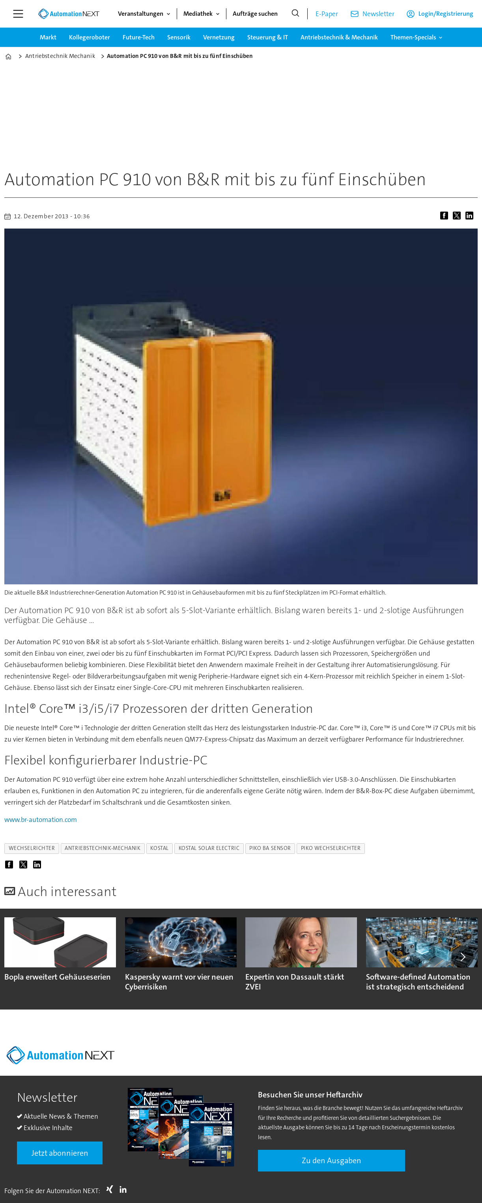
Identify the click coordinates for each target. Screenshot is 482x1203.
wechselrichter (32, 848)
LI (125, 1189)
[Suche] (295, 14)
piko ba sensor (270, 848)
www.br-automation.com (40, 819)
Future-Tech (139, 37)
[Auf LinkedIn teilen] (471, 216)
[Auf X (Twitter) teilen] (458, 216)
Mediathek (198, 13)
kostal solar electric (209, 848)
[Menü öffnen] (18, 13)
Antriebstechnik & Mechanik (339, 37)
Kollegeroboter (89, 37)
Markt (48, 37)
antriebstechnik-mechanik (102, 848)
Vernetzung (219, 37)
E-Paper (327, 13)
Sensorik (179, 37)
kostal (159, 848)
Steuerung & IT (267, 37)
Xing (112, 1189)
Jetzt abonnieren (60, 1153)
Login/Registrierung (445, 13)
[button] (462, 957)
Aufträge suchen (255, 13)
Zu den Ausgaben (331, 1160)
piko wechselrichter (331, 848)
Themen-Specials (413, 37)
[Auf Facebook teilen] (446, 216)
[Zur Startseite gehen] (68, 13)
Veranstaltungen (140, 13)
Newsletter (378, 13)
